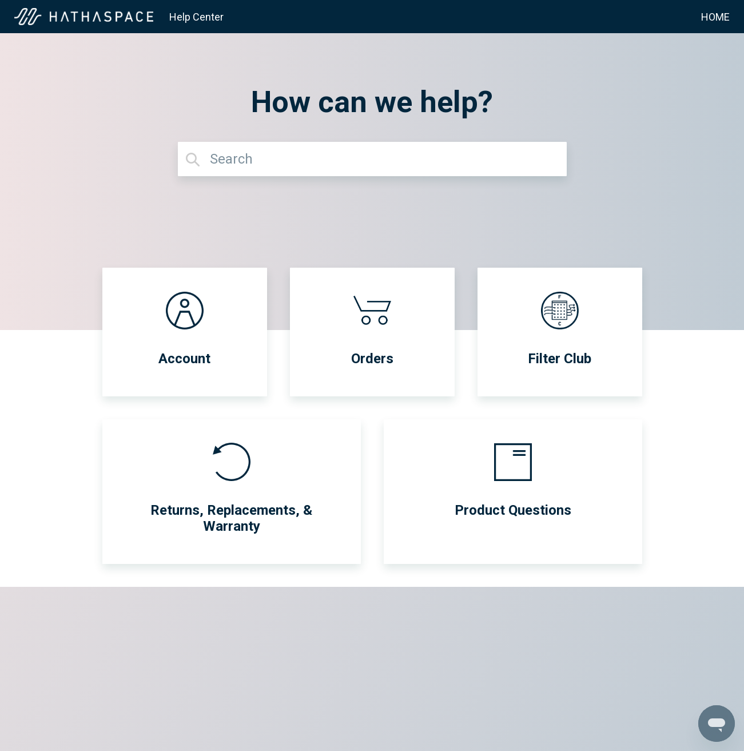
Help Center (196, 17)
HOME (715, 17)
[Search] (372, 159)
